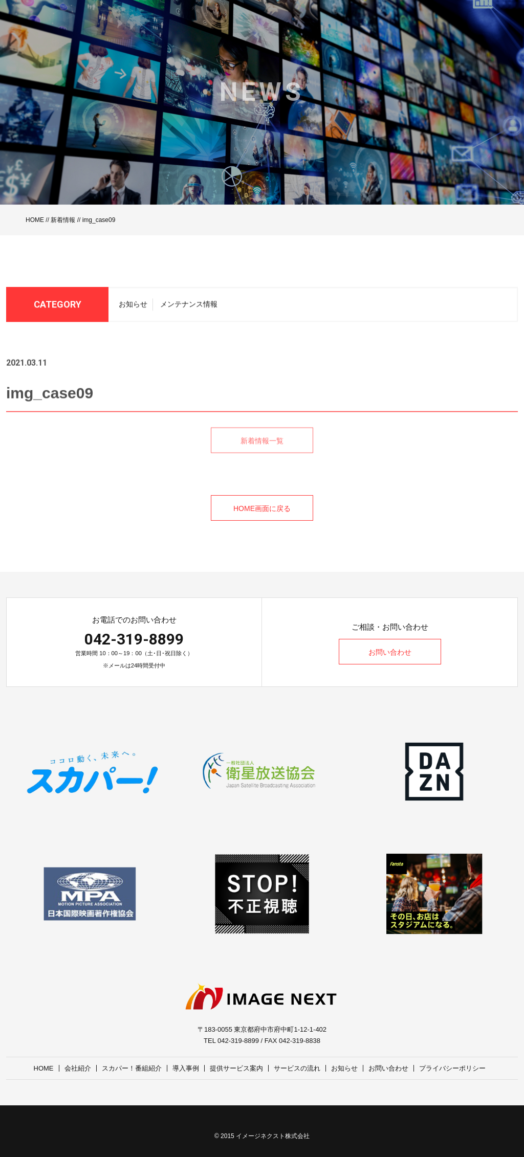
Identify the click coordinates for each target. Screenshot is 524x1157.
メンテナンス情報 (188, 307)
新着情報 (63, 220)
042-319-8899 (134, 639)
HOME (35, 220)
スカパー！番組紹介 (132, 1068)
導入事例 (185, 1068)
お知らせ (133, 307)
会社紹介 (77, 1068)
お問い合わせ (389, 652)
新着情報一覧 (262, 453)
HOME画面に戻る (262, 508)
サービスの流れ (297, 1068)
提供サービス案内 (236, 1068)
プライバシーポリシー (452, 1068)
